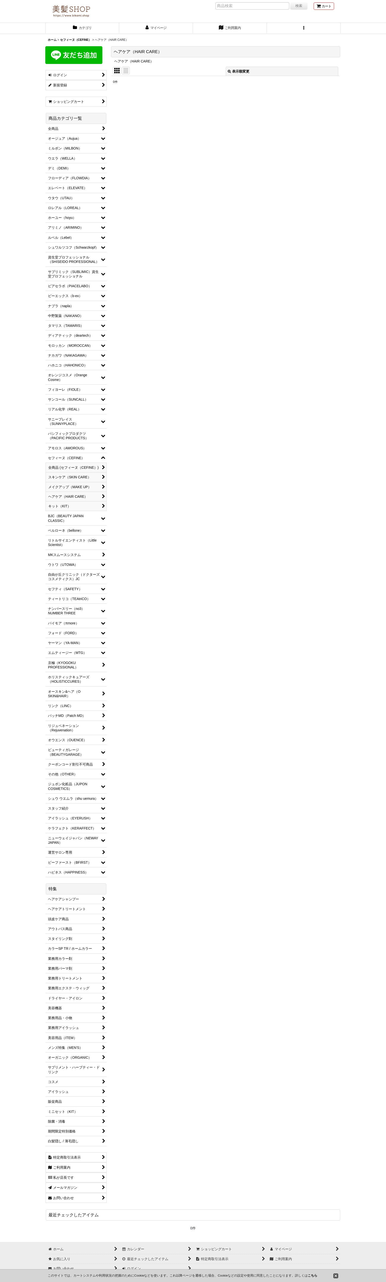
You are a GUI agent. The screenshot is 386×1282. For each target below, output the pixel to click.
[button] (304, 28)
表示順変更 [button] (238, 71)
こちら (312, 1275)
